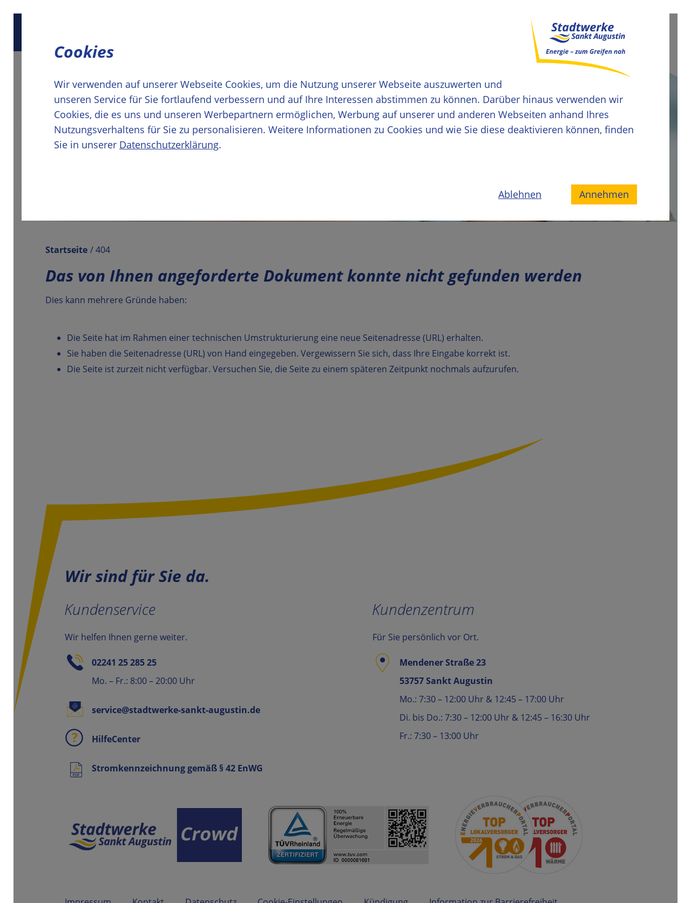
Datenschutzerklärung (169, 144)
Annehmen (604, 194)
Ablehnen (519, 194)
